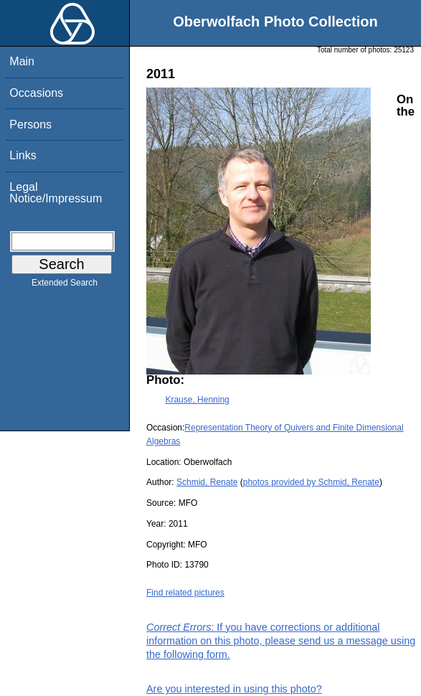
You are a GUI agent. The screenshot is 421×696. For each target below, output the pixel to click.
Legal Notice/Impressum (55, 192)
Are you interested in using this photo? (234, 689)
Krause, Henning (197, 400)
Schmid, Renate (206, 482)
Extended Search (65, 285)
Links (22, 155)
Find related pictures (185, 593)
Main (21, 61)
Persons (30, 124)
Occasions (36, 93)
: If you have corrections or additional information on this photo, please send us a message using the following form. (280, 640)
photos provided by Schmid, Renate (311, 482)
